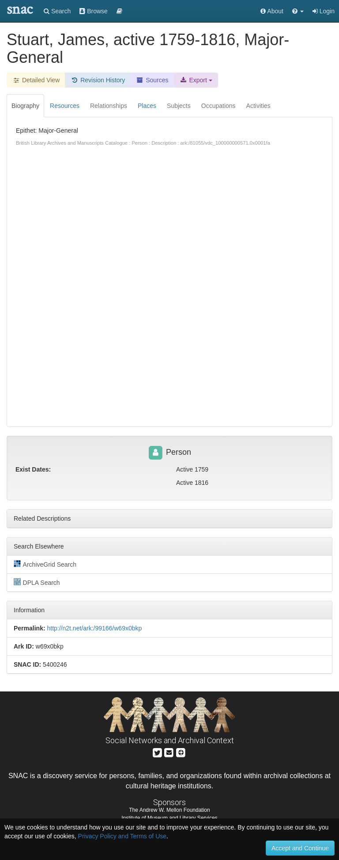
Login (324, 11)
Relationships (108, 105)
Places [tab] (147, 105)
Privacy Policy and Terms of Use (122, 836)
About (271, 11)
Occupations (218, 105)
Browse (93, 11)
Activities (258, 105)
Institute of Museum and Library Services (169, 818)
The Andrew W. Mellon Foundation (169, 810)
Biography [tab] (25, 105)
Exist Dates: (33, 469)
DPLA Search (37, 582)
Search (57, 11)
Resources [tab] (64, 105)
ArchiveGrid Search (45, 564)
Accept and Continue (300, 848)
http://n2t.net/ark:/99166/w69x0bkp (94, 628)
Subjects (179, 105)
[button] (298, 11)
